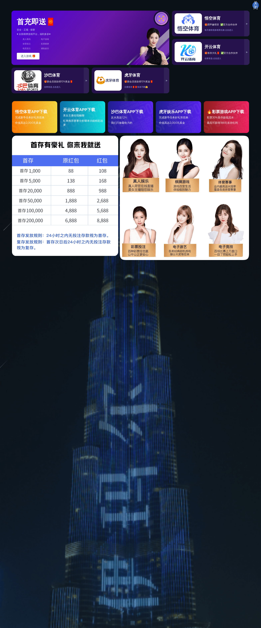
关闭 (256, 5)
